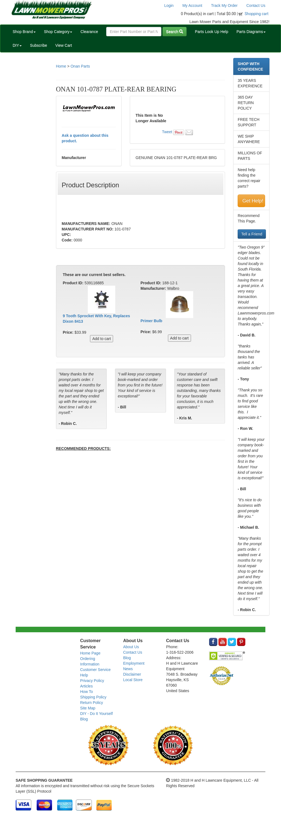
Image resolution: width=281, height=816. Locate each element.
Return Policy (91, 702)
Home (61, 66)
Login (168, 5)
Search (174, 31)
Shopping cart (257, 14)
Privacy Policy (92, 680)
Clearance (89, 31)
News (128, 669)
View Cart (63, 45)
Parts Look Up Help (211, 31)
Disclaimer (132, 674)
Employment (134, 663)
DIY (17, 45)
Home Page (90, 653)
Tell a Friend (251, 234)
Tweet (167, 132)
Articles (86, 686)
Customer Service (95, 669)
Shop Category (58, 31)
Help (84, 675)
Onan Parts (80, 66)
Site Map (87, 708)
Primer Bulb (151, 321)
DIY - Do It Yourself (96, 713)
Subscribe (38, 45)
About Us (131, 647)
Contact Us (255, 5)
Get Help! (252, 201)
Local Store (133, 680)
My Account (192, 5)
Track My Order (224, 5)
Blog (84, 719)
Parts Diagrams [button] (251, 31)
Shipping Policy (93, 697)
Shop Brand (24, 31)
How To (86, 691)
